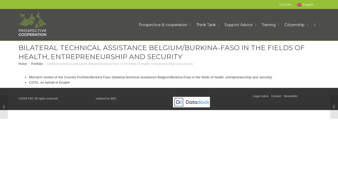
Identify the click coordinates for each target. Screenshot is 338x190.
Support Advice (239, 24)
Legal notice (261, 96)
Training (269, 24)
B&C (114, 98)
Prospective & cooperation (164, 24)
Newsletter (291, 96)
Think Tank (206, 24)
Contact (285, 4)
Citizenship (295, 24)
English (305, 4)
